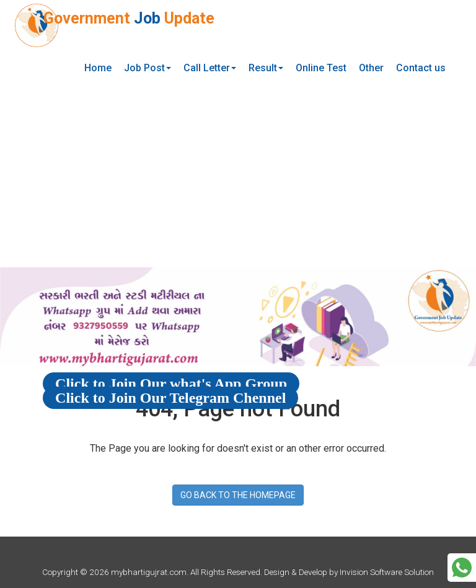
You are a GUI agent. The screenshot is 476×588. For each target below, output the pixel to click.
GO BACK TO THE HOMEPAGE (238, 495)
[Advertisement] (238, 174)
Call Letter (209, 68)
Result (266, 68)
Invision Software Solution (387, 572)
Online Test (321, 68)
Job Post (147, 68)
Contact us (421, 68)
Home (98, 68)
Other (371, 68)
